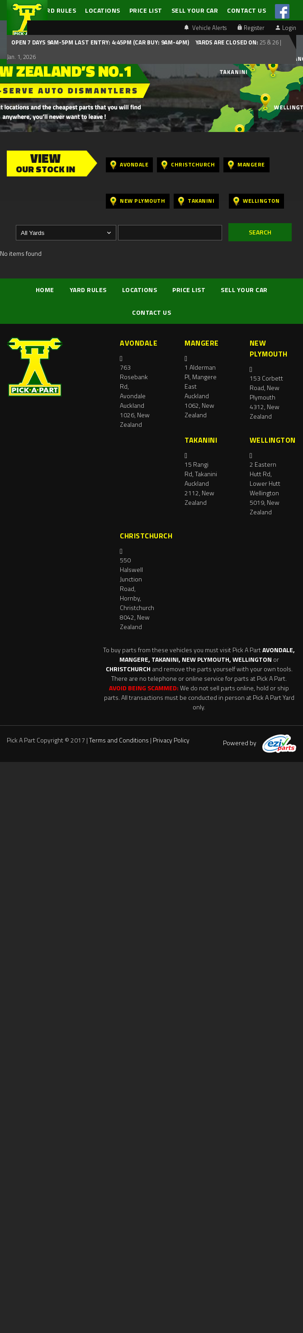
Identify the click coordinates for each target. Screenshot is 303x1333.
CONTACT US (246, 10)
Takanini (196, 201)
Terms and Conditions (119, 740)
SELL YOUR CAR (194, 10)
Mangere (246, 165)
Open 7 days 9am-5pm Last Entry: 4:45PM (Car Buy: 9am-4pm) (100, 42)
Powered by (259, 742)
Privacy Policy (171, 740)
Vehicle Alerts (205, 27)
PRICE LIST (145, 10)
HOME (45, 289)
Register (251, 27)
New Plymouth (137, 201)
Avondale (129, 165)
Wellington (256, 201)
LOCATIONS (102, 10)
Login (285, 27)
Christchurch (188, 165)
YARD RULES (57, 10)
